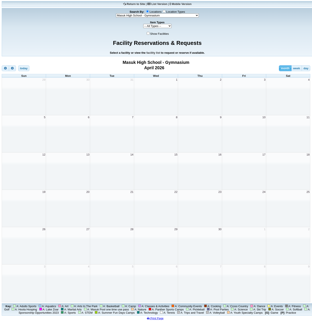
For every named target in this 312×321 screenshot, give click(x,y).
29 (43, 79)
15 (175, 154)
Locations (156, 11)
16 (219, 154)
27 (87, 229)
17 (263, 154)
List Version (159, 4)
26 (43, 229)
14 (131, 154)
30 (87, 79)
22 (175, 192)
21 (131, 192)
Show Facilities (159, 33)
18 (308, 154)
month (285, 68)
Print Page (155, 318)
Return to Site (136, 4)
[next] (12, 68)
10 (263, 117)
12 (43, 154)
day (306, 68)
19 (43, 192)
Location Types (175, 11)
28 (131, 229)
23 (219, 192)
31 (131, 79)
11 (308, 117)
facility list (153, 52)
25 (308, 192)
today (24, 68)
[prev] (5, 68)
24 (263, 192)
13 (87, 154)
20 (87, 192)
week (296, 68)
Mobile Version (182, 4)
